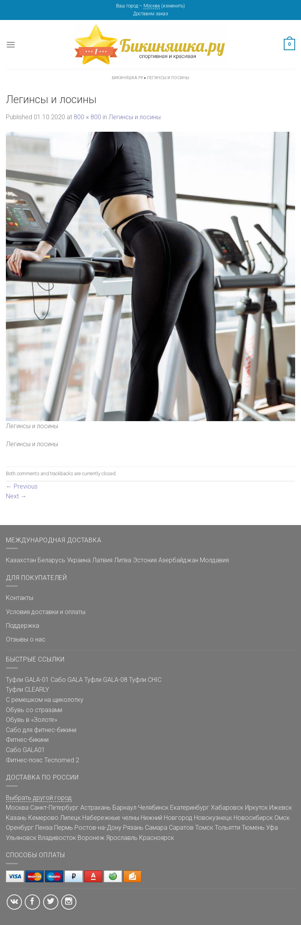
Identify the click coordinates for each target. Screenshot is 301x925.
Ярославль (122, 837)
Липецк (70, 817)
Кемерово (43, 817)
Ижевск (280, 807)
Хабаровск (227, 807)
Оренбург (20, 827)
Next (16, 496)
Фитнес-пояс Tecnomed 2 (42, 760)
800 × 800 (87, 117)
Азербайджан (178, 560)
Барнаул (124, 807)
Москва (151, 6)
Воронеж (91, 837)
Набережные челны (110, 817)
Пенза (44, 827)
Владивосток (57, 837)
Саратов (181, 827)
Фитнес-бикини (27, 739)
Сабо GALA (67, 679)
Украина (79, 560)
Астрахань (95, 807)
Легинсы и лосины (135, 117)
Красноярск (156, 837)
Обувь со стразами (34, 710)
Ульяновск (21, 837)
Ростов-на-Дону (97, 827)
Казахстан (21, 560)
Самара (156, 827)
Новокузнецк (213, 817)
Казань (16, 817)
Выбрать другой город (39, 797)
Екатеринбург (189, 807)
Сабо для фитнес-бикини (41, 730)
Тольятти (227, 827)
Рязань (133, 827)
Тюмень (253, 827)
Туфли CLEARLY (27, 689)
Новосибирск (253, 817)
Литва (122, 560)
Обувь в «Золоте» (31, 719)
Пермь (63, 827)
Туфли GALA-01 (27, 679)
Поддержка (22, 625)
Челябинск (153, 807)
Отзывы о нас (25, 639)
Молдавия (214, 560)
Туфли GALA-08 (105, 679)
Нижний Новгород (166, 817)
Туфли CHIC (145, 679)
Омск (282, 817)
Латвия (102, 560)
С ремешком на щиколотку (44, 699)
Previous (22, 486)
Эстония (145, 560)
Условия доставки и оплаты (45, 612)
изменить (173, 6)
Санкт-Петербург (54, 807)
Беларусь (51, 560)
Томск (204, 827)
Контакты (19, 598)
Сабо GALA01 (25, 750)
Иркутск (256, 807)
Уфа (272, 827)
